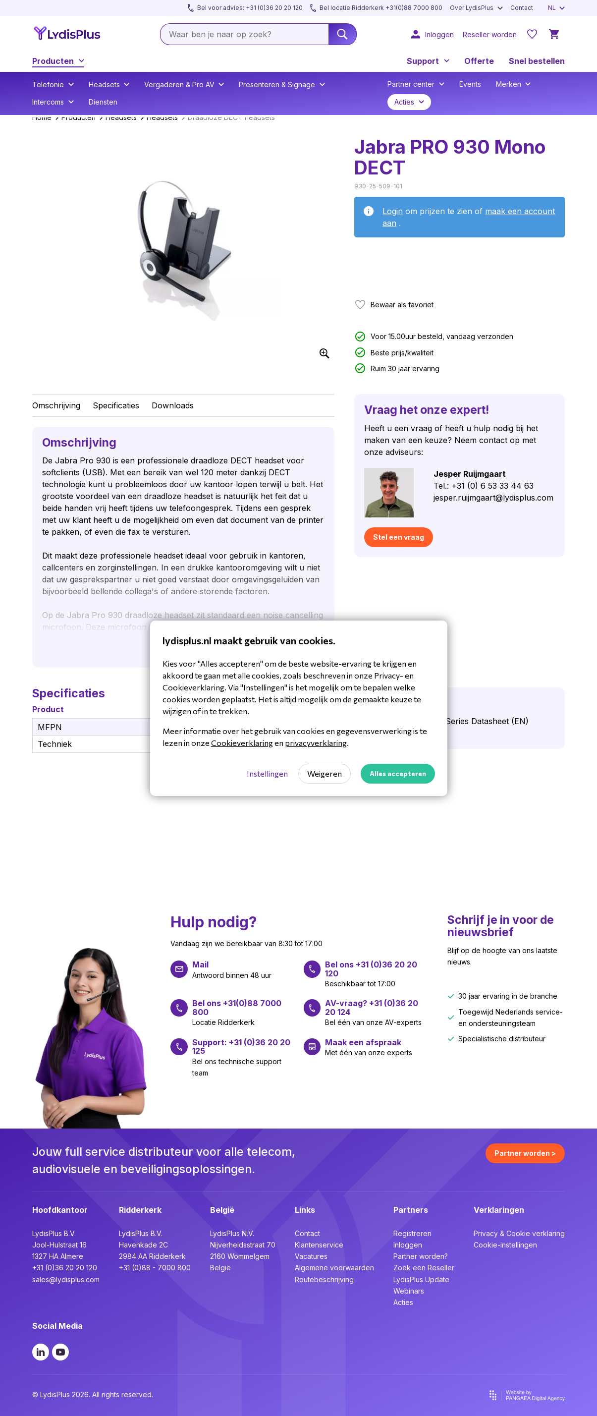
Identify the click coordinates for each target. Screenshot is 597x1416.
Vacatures (311, 1256)
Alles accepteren (398, 773)
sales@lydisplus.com (66, 1279)
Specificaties (116, 405)
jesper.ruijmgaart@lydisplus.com (493, 498)
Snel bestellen (537, 61)
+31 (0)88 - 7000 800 (155, 1267)
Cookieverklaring (242, 742)
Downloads (173, 405)
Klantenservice (319, 1245)
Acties (403, 1302)
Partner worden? (420, 1256)
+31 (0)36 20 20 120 (64, 1267)
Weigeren (324, 773)
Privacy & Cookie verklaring (519, 1233)
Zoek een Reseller (423, 1267)
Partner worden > (525, 1153)
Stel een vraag (398, 537)
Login (392, 211)
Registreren (412, 1233)
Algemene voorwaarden (334, 1267)
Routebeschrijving (324, 1279)
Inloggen (407, 1245)
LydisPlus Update (421, 1279)
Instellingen (267, 773)
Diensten (103, 102)
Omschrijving (56, 405)
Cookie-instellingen (505, 1245)
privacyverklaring (316, 742)
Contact (307, 1233)
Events (470, 84)
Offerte (479, 61)
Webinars (408, 1291)
